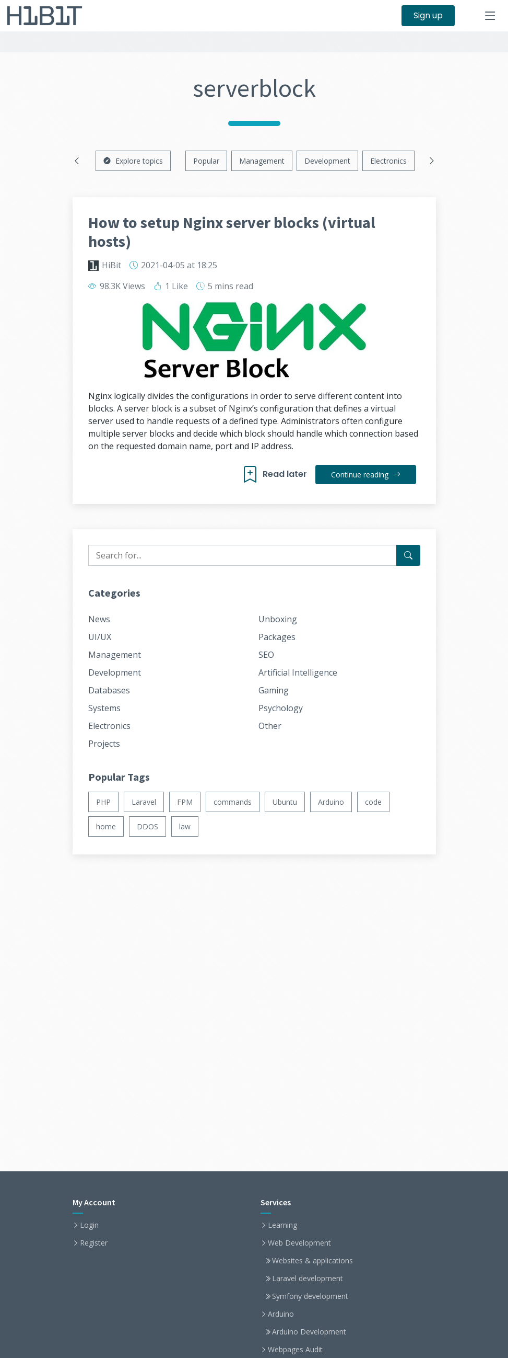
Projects (104, 743)
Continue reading (365, 475)
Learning (282, 1225)
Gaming (273, 690)
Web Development (299, 1243)
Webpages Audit (295, 1349)
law (185, 826)
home (106, 826)
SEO (266, 654)
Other (269, 726)
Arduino (331, 802)
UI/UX (99, 637)
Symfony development (310, 1296)
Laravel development (307, 1278)
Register (94, 1243)
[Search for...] (408, 555)
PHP (103, 802)
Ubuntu (285, 802)
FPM (185, 802)
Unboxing (277, 619)
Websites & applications (312, 1260)
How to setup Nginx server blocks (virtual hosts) (231, 231)
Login (89, 1225)
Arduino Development (309, 1332)
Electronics (388, 161)
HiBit (111, 265)
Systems (104, 708)
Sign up (428, 15)
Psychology (280, 708)
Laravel (144, 802)
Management (262, 161)
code (373, 802)
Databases (109, 690)
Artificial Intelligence (297, 672)
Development (327, 161)
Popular (206, 161)
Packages (277, 637)
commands (233, 802)
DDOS (147, 826)
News (99, 619)
